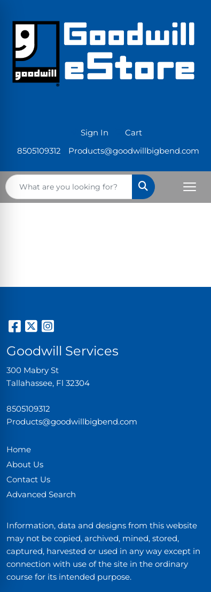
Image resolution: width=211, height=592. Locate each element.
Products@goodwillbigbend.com (133, 151)
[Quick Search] (68, 186)
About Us (24, 464)
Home (18, 449)
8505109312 (39, 151)
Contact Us (28, 479)
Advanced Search (41, 494)
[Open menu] (189, 187)
